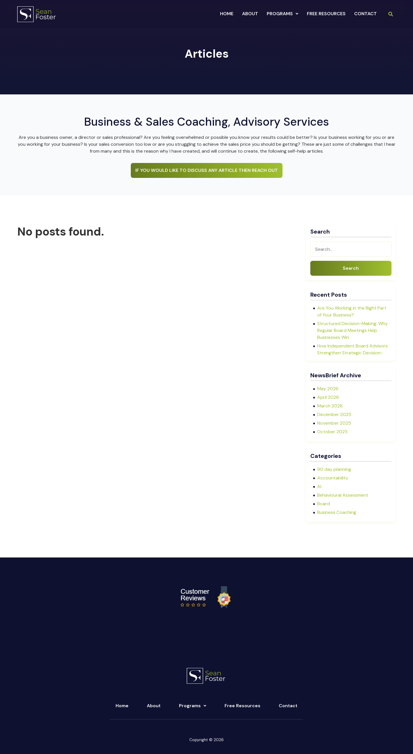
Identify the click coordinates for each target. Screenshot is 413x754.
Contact (365, 14)
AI (319, 486)
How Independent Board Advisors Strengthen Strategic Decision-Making (352, 353)
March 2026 (330, 406)
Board (323, 504)
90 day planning (334, 469)
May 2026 (327, 389)
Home (226, 14)
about (250, 14)
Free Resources (326, 14)
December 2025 (334, 414)
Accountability (332, 478)
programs (282, 14)
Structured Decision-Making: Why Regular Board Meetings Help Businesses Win (352, 330)
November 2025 (334, 423)
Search (351, 268)
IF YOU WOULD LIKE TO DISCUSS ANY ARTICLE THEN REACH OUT (206, 170)
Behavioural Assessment (342, 495)
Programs (192, 706)
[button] (282, 14)
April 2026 (328, 397)
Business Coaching (336, 512)
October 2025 (332, 432)
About (154, 706)
